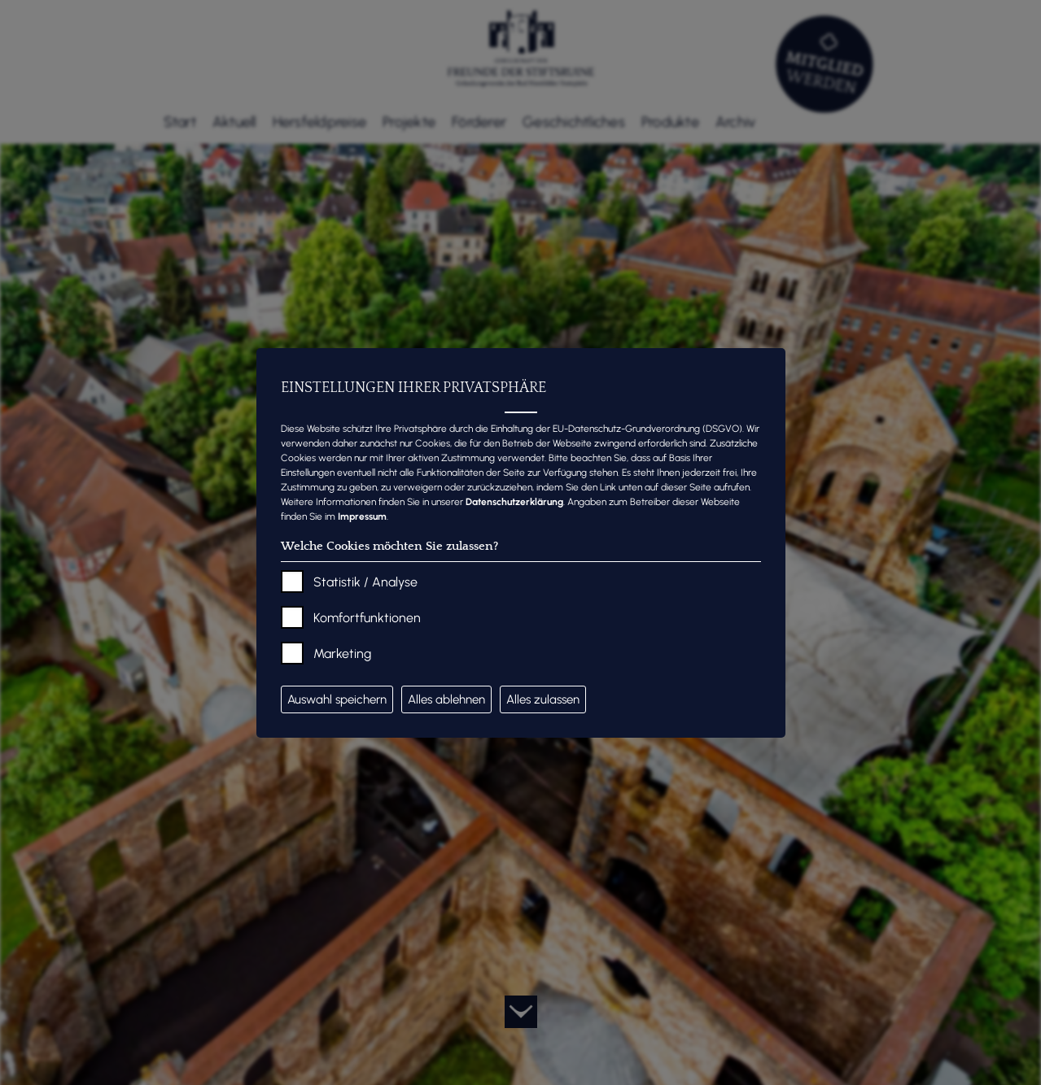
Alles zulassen (543, 699)
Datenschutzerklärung (514, 502)
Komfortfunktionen (367, 617)
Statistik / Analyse (365, 582)
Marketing (342, 653)
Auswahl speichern (337, 699)
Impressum (362, 516)
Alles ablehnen (446, 699)
